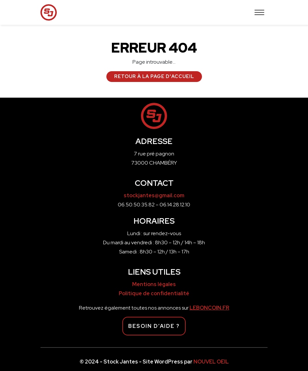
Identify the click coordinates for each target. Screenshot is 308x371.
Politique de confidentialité (154, 293)
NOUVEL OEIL (211, 361)
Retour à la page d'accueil (154, 76)
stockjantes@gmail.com (154, 195)
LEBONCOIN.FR (209, 307)
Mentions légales (154, 284)
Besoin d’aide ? (154, 326)
